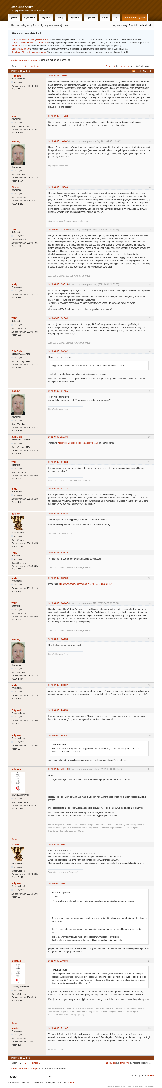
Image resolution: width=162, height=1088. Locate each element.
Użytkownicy (29, 18)
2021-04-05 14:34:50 (58, 710)
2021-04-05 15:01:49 (58, 769)
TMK (14, 229)
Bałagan (34, 60)
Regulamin (46, 18)
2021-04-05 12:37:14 (58, 284)
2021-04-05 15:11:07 (58, 1028)
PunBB (150, 1075)
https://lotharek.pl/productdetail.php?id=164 (78, 443)
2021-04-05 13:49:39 (58, 639)
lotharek (16, 769)
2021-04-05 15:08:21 (58, 883)
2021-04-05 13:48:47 (58, 603)
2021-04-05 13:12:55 (58, 391)
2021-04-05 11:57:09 (58, 187)
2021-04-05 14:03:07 (58, 685)
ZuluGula (16, 351)
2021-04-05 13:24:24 (58, 514)
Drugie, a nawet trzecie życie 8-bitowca (29, 42)
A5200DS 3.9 (17, 46)
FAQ (116, 18)
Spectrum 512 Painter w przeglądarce (28, 52)
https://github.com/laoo (58, 166)
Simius (15, 187)
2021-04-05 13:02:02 (58, 351)
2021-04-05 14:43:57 (58, 735)
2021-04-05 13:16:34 (58, 437)
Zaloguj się (111, 66)
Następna (35, 66)
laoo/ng (15, 141)
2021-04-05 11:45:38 (58, 116)
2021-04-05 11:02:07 (58, 76)
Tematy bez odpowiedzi (140, 25)
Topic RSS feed (143, 71)
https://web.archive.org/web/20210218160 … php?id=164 (85, 584)
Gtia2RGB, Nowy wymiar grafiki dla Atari (30, 39)
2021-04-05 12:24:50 (58, 229)
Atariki (105, 18)
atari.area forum (22, 7)
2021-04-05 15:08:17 (58, 844)
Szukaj (60, 18)
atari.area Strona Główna (135, 18)
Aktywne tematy (119, 25)
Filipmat (16, 75)
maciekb (16, 1028)
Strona (14, 839)
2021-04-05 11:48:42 (58, 141)
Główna (14, 18)
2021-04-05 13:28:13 (58, 553)
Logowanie (91, 18)
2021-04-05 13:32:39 (58, 578)
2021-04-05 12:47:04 (58, 318)
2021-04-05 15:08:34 (58, 961)
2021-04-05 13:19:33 (58, 462)
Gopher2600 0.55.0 (20, 49)
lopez (14, 116)
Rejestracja (75, 18)
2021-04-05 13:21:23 (58, 488)
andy (14, 284)
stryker (15, 513)
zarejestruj (124, 66)
